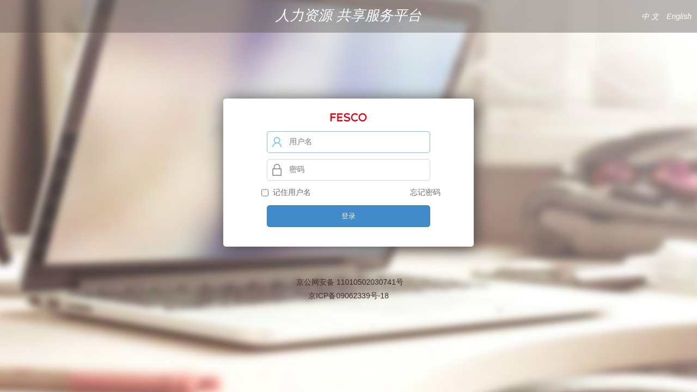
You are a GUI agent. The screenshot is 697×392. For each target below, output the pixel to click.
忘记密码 (425, 192)
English (679, 16)
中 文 (650, 16)
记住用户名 (289, 192)
